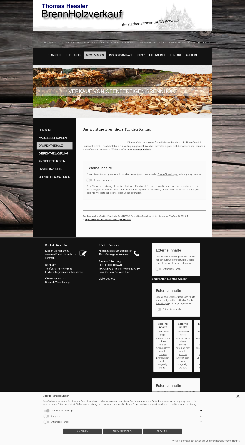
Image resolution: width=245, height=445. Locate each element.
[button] (238, 396)
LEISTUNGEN (74, 55)
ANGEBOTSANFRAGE (120, 55)
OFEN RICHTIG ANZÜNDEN (54, 177)
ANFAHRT (191, 55)
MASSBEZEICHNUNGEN (53, 138)
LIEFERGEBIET (157, 55)
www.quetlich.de (142, 149)
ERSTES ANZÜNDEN (50, 169)
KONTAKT (175, 55)
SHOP (141, 55)
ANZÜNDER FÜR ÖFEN (52, 161)
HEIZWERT (45, 130)
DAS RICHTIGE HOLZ (51, 146)
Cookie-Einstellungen (168, 174)
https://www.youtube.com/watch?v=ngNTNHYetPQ (108, 219)
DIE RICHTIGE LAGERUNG (53, 153)
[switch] (99, 180)
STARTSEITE (55, 55)
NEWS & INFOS (95, 55)
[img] (122, 15)
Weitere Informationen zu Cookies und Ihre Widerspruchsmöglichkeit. (206, 441)
